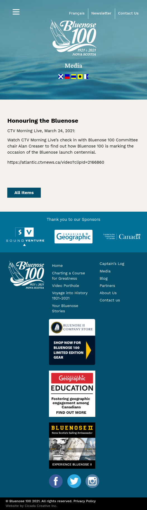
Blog (104, 278)
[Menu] (16, 12)
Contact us (110, 300)
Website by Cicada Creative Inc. (31, 506)
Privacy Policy (85, 501)
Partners (107, 285)
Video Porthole (65, 285)
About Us (108, 293)
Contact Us (128, 13)
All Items (24, 192)
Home (57, 265)
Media (105, 271)
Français (77, 13)
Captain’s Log (112, 263)
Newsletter (101, 13)
